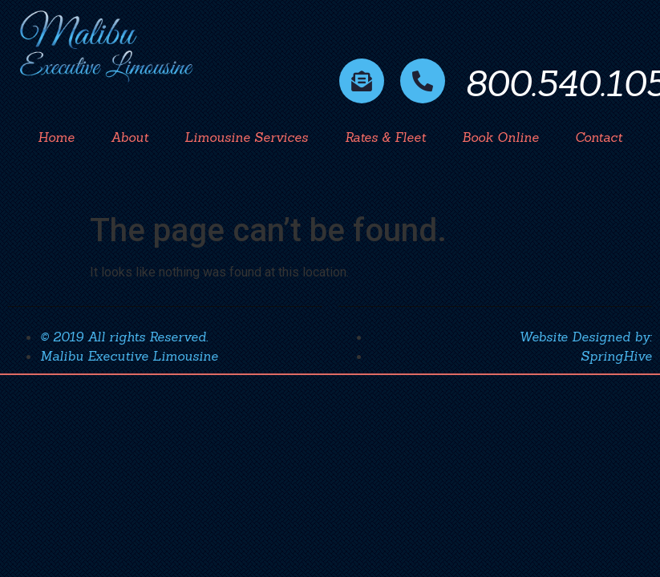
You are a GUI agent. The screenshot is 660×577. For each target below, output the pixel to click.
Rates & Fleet (385, 137)
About (129, 137)
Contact (598, 137)
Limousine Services (246, 137)
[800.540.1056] (422, 81)
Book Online (500, 137)
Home (56, 137)
